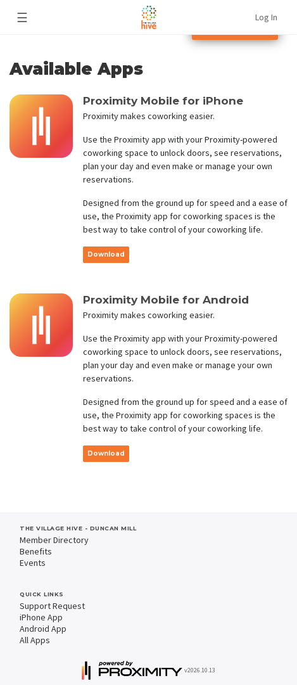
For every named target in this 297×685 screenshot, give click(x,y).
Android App (43, 628)
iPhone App (41, 617)
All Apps (35, 640)
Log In (266, 17)
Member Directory (54, 540)
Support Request (52, 605)
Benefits (36, 551)
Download (106, 254)
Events (33, 562)
